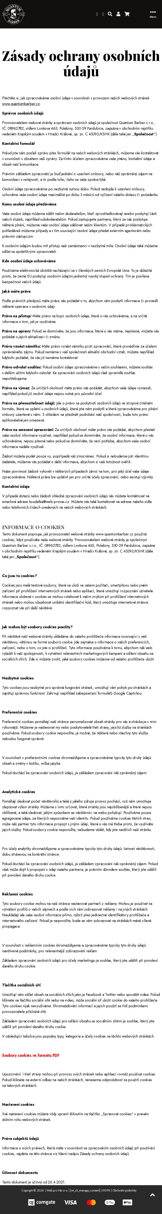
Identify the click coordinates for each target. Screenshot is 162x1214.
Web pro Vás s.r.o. (57, 1190)
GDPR (106, 1190)
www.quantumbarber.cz (21, 104)
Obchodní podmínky (124, 1190)
